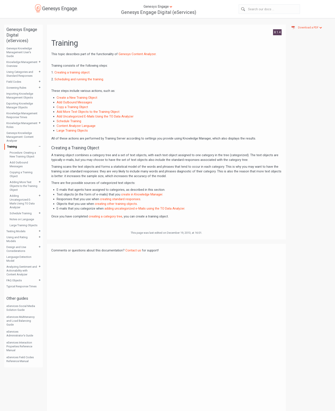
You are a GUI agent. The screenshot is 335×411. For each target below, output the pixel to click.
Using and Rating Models (17, 239)
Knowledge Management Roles (21, 125)
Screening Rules (16, 87)
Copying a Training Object (21, 174)
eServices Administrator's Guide (19, 333)
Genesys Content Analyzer (137, 54)
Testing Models (15, 231)
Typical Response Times (21, 286)
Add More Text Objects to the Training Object (88, 112)
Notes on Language (22, 219)
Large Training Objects (23, 225)
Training (12, 146)
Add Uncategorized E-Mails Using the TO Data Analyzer (95, 116)
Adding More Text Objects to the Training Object (23, 186)
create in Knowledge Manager (141, 194)
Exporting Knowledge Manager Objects (19, 105)
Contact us (133, 250)
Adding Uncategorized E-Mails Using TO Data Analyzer (22, 201)
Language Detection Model (18, 258)
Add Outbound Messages (19, 164)
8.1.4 (277, 32)
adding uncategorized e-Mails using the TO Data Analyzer (144, 208)
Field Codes (13, 81)
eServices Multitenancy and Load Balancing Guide (20, 320)
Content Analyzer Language (76, 126)
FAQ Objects (14, 280)
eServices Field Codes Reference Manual (20, 359)
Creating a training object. (72, 72)
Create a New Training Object (77, 98)
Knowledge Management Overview (21, 64)
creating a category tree (105, 216)
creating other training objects (116, 204)
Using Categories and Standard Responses (19, 73)
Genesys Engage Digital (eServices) (158, 12)
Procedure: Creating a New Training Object (23, 154)
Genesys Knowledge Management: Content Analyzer (20, 136)
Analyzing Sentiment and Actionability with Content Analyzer (21, 270)
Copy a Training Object (72, 107)
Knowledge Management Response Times (21, 115)
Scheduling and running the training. (79, 79)
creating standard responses (120, 199)
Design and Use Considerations (16, 248)
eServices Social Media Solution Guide (20, 307)
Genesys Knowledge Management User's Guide (19, 52)
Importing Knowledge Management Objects (19, 95)
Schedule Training (21, 213)
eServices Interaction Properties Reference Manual (19, 346)
